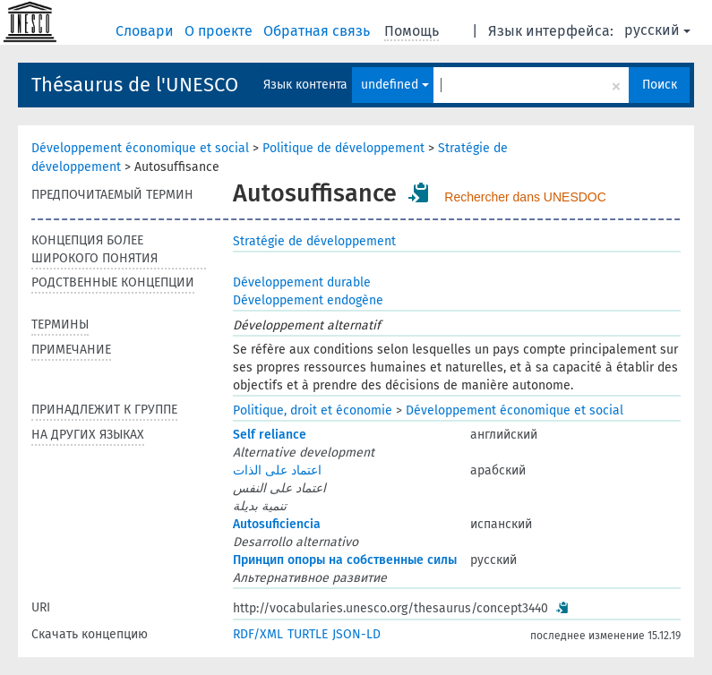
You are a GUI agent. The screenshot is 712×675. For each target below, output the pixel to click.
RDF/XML (258, 634)
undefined (395, 84)
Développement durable (302, 282)
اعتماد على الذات (277, 470)
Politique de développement (343, 148)
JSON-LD (356, 634)
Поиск (659, 84)
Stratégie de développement (314, 241)
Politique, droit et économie (312, 410)
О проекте (220, 30)
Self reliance (269, 434)
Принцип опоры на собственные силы (345, 560)
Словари (146, 30)
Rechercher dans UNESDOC (525, 197)
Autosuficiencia (277, 524)
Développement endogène (308, 300)
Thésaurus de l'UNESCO (134, 85)
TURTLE (307, 634)
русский (657, 29)
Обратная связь (318, 30)
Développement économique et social (140, 148)
